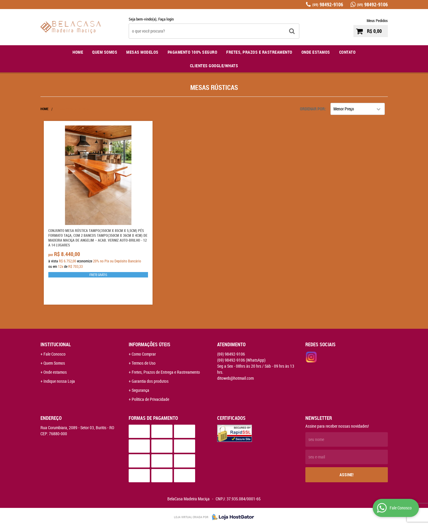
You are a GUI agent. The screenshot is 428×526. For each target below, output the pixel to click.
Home (77, 52)
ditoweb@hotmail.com (235, 378)
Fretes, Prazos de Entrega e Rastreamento (166, 372)
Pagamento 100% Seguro (192, 52)
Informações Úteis (149, 344)
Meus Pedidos (377, 20)
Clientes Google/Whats (214, 65)
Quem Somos (104, 52)
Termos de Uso (144, 363)
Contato (347, 52)
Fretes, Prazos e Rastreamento (259, 52)
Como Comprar (144, 354)
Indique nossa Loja (59, 381)
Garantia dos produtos (150, 381)
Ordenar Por (312, 109)
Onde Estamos (315, 52)
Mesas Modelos (142, 52)
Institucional (55, 344)
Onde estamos (55, 372)
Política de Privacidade (150, 399)
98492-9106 (327, 4)
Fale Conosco (54, 354)
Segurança (140, 390)
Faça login (166, 19)
